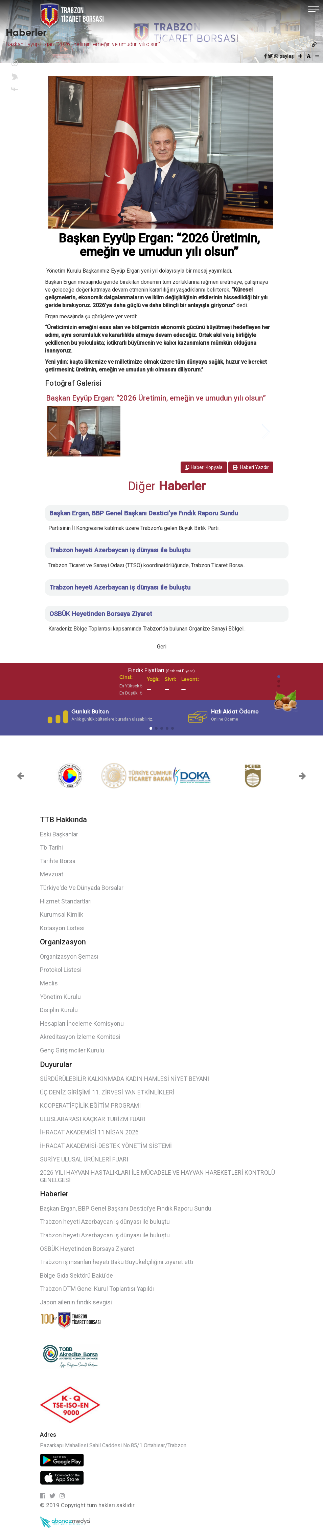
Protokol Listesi (61, 969)
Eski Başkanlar (59, 834)
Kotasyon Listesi (62, 928)
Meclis (49, 983)
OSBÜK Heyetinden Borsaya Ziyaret (87, 1248)
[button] (278, 676)
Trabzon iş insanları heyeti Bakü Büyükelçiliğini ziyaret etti (116, 1261)
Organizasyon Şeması (69, 956)
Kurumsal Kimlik (61, 914)
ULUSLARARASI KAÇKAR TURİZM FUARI (92, 1119)
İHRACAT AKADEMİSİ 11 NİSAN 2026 (89, 1132)
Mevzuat (51, 874)
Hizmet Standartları (66, 901)
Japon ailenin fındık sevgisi (76, 1302)
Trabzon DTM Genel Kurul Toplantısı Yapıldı (97, 1288)
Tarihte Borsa (57, 860)
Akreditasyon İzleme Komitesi (80, 1036)
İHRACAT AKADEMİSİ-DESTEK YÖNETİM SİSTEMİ (106, 1145)
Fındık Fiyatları (161, 670)
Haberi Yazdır (251, 467)
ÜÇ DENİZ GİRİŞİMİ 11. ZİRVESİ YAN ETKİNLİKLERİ (107, 1092)
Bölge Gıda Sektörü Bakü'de (76, 1275)
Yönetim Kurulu (60, 996)
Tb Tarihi (51, 847)
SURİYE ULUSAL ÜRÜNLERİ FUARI (84, 1159)
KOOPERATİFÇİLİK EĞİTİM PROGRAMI (90, 1105)
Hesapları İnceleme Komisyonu (82, 1023)
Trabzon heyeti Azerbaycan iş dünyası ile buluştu (105, 1221)
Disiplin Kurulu (59, 1009)
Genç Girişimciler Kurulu (72, 1050)
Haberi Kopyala (204, 467)
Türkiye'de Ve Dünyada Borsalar (81, 887)
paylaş (286, 56)
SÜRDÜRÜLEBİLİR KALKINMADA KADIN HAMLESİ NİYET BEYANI (124, 1078)
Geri (161, 646)
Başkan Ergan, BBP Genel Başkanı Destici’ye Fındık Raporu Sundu (125, 1208)
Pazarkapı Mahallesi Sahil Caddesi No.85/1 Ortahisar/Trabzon (113, 1445)
